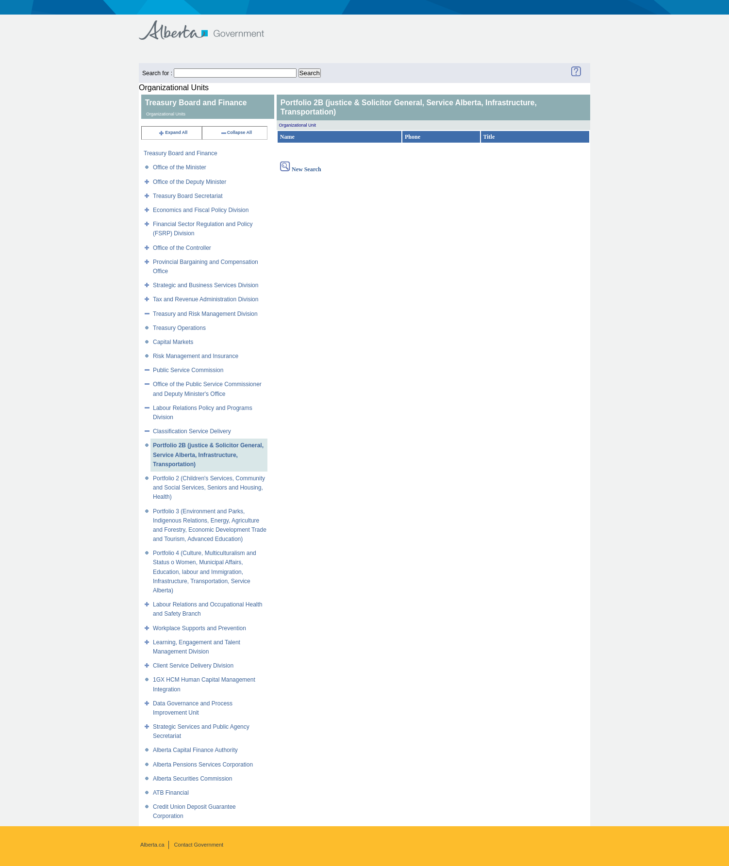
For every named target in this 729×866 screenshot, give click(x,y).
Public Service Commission (188, 370)
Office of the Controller (182, 248)
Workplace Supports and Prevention (199, 628)
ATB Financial (171, 792)
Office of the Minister (179, 167)
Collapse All (236, 132)
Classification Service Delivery (192, 431)
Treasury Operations (179, 328)
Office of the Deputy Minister (189, 182)
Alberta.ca (152, 845)
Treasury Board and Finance (180, 153)
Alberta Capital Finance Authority (195, 750)
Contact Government (199, 845)
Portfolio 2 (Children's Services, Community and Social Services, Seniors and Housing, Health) (209, 487)
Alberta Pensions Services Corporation (203, 764)
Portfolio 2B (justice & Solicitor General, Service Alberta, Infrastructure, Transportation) (208, 454)
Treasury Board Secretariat (188, 196)
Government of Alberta (209, 25)
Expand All (172, 132)
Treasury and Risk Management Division (205, 313)
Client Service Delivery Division (193, 665)
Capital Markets (173, 342)
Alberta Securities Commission (192, 778)
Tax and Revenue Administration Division (205, 299)
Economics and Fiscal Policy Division (201, 210)
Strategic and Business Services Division (205, 285)
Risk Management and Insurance (195, 356)
